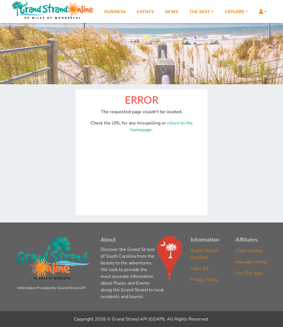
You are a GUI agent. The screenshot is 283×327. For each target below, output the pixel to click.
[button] (263, 11)
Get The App (249, 273)
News (171, 11)
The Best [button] (199, 11)
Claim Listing (249, 250)
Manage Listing (251, 262)
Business (115, 11)
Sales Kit (200, 268)
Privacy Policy (204, 280)
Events (145, 11)
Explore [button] (234, 11)
